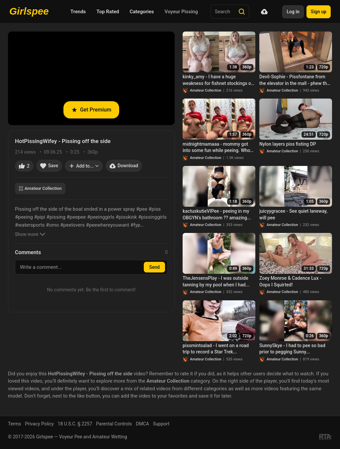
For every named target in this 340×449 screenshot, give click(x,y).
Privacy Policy (39, 423)
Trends (78, 12)
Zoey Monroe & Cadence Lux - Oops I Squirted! (290, 281)
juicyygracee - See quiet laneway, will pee (293, 214)
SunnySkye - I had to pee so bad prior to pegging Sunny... (292, 349)
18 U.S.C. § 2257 (75, 423)
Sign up (318, 11)
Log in (293, 11)
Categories (141, 12)
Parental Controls (114, 423)
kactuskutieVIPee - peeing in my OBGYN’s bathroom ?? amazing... (217, 214)
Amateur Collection (40, 188)
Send (154, 267)
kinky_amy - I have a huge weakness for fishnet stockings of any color (218, 80)
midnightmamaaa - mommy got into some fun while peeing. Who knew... (216, 147)
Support (161, 423)
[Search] (241, 11)
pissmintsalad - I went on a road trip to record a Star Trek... (216, 349)
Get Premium (91, 110)
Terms (14, 423)
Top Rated (108, 12)
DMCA (142, 423)
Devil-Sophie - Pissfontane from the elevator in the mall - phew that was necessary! (295, 80)
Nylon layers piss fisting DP (287, 144)
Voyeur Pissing (181, 12)
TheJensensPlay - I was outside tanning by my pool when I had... (216, 281)
